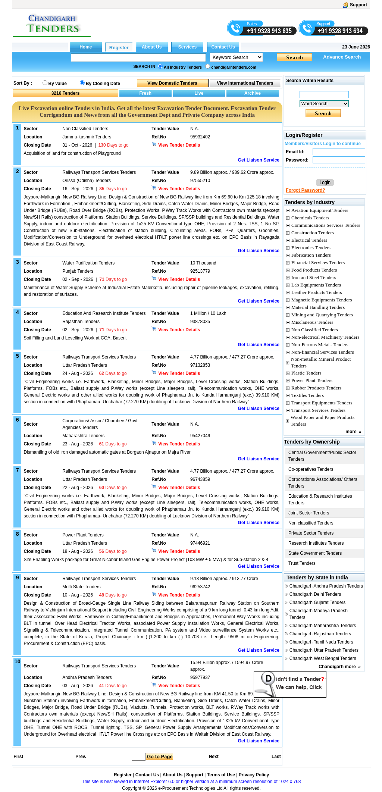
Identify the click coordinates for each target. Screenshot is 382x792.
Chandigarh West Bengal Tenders (322, 658)
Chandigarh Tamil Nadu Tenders (321, 642)
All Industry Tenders (183, 67)
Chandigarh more (337, 666)
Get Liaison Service (258, 160)
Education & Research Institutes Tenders (320, 499)
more (350, 431)
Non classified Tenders (311, 523)
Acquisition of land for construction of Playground (72, 153)
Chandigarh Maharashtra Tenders (322, 625)
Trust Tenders (302, 563)
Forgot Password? (305, 190)
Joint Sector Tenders (308, 513)
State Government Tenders (315, 553)
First (17, 756)
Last (276, 756)
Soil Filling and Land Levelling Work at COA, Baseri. (75, 338)
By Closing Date (103, 83)
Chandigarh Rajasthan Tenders (320, 633)
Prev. (80, 756)
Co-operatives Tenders (311, 469)
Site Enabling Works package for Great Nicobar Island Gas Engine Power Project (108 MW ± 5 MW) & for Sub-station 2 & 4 (146, 559)
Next (214, 756)
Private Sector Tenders (311, 533)
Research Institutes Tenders (316, 543)
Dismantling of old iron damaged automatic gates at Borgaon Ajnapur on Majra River (107, 452)
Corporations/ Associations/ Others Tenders (322, 483)
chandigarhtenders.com (233, 67)
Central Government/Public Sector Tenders (322, 456)
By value (57, 83)
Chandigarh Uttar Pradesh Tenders (323, 650)
